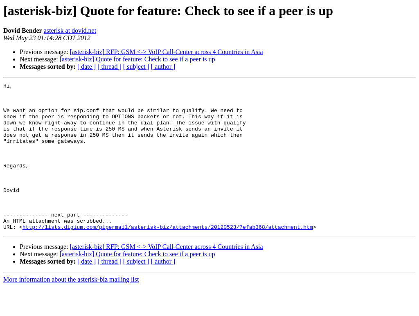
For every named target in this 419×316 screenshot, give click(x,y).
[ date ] (86, 66)
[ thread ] (109, 66)
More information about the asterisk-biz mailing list (71, 308)
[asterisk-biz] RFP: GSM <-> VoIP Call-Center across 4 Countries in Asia (166, 51)
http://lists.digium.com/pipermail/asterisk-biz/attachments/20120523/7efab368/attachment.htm (168, 256)
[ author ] (163, 66)
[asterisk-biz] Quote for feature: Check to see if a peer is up (137, 59)
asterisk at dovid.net (70, 30)
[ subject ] (136, 66)
